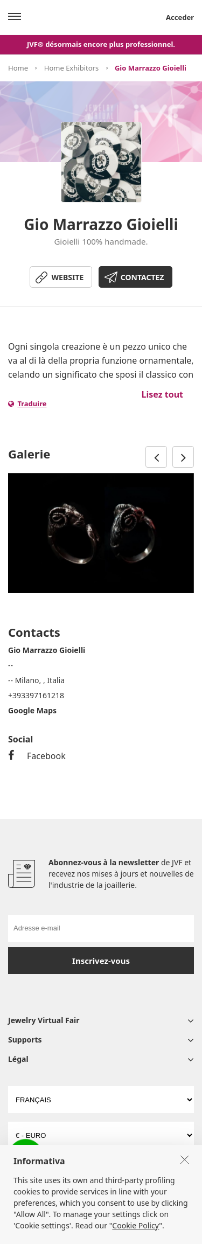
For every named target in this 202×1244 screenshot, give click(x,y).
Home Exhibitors (71, 68)
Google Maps (32, 710)
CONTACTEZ (142, 277)
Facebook (37, 756)
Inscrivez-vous (101, 960)
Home (18, 68)
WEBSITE (68, 277)
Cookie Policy (135, 1233)
